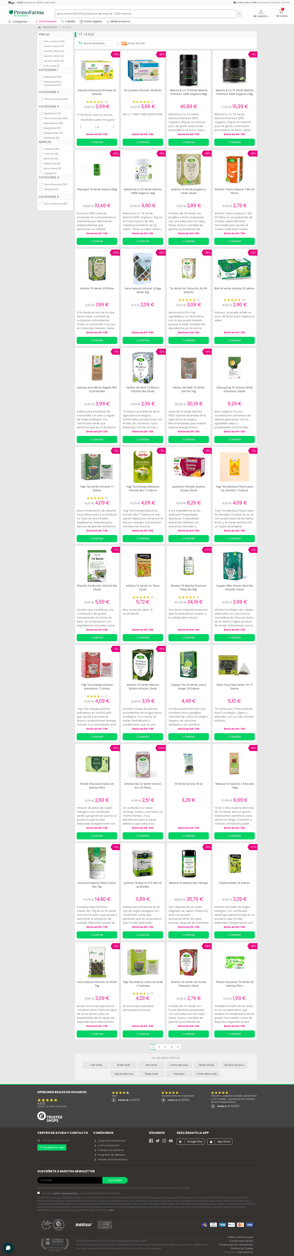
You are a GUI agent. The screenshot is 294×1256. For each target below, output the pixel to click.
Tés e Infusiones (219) (56, 99)
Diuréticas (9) (51, 137)
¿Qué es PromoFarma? (110, 1140)
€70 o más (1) (52, 65)
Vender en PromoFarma (110, 1159)
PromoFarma (245, 1252)
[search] (237, 14)
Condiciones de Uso (241, 1240)
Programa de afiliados (109, 1155)
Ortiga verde (151, 1073)
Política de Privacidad (240, 1237)
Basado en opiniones (52, 1106)
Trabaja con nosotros (109, 1150)
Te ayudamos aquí (52, 1147)
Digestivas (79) (52, 113)
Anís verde (151, 1064)
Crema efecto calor (207, 1073)
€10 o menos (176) (54, 41)
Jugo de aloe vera (124, 1073)
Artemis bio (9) (52, 163)
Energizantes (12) (53, 133)
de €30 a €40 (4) (54, 56)
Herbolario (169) (53, 76)
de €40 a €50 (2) (54, 60)
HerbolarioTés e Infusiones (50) (52, 83)
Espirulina (179, 1073)
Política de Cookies (242, 1248)
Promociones (45, 21)
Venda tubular (206, 1064)
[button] (261, 14)
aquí (111, 1210)
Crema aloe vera (179, 1064)
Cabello (68, 21)
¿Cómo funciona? (107, 1145)
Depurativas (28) (53, 123)
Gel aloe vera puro (234, 1064)
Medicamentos (118, 21)
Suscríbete (115, 1180)
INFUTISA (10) (51, 158)
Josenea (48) (51, 149)
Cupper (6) (50, 173)
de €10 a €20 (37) (54, 46)
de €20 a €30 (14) (54, 51)
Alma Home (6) (52, 168)
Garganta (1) (51, 189)
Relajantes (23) (52, 128)
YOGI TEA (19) (51, 153)
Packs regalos (91, 21)
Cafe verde (96, 1064)
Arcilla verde (123, 1064)
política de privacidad (65, 1193)
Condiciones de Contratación (235, 1244)
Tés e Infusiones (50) (56, 118)
